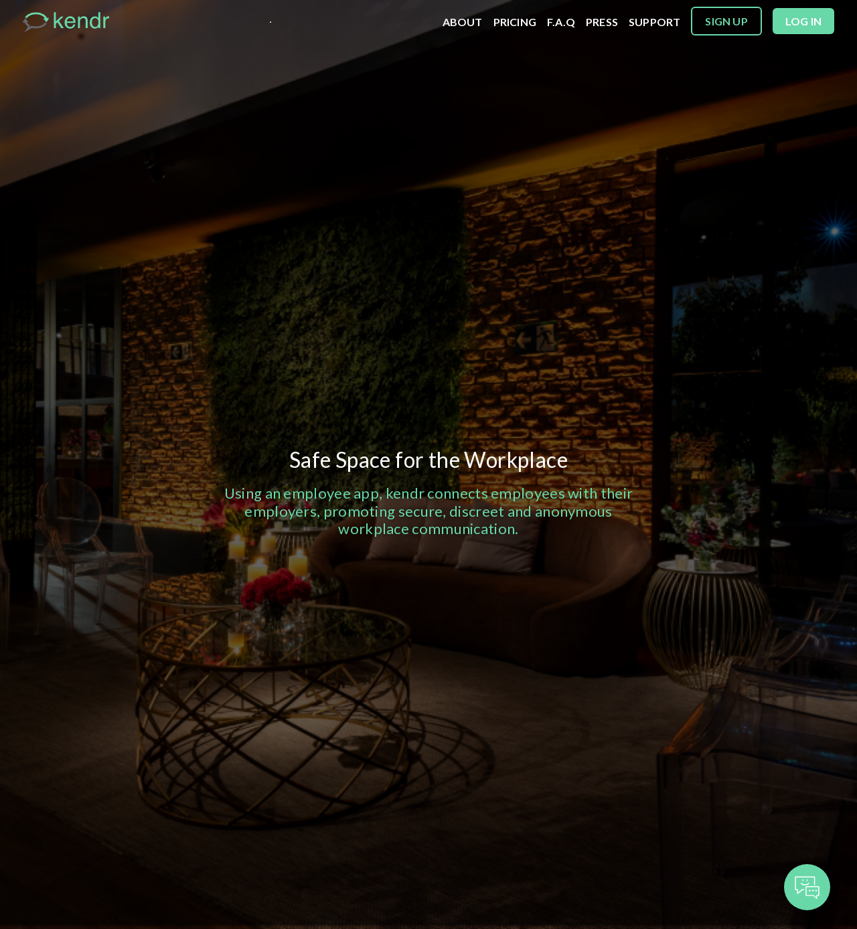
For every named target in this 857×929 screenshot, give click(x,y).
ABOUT (463, 21)
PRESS (602, 21)
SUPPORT (654, 21)
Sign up (726, 21)
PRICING (514, 21)
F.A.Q (561, 21)
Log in (803, 21)
